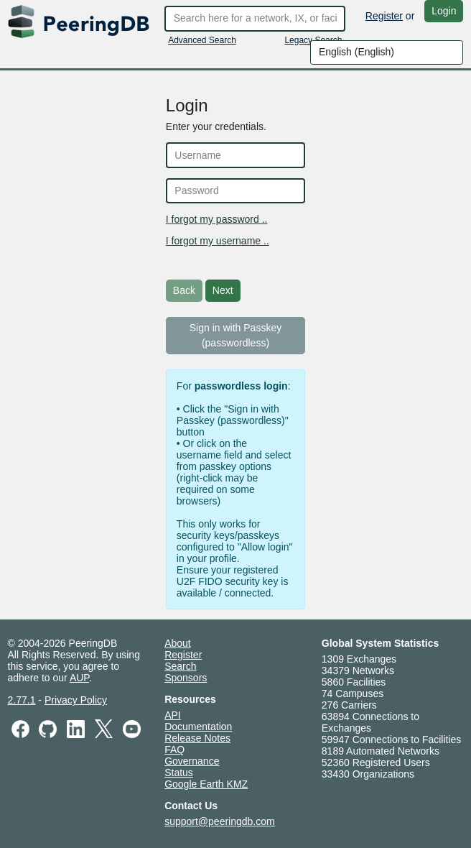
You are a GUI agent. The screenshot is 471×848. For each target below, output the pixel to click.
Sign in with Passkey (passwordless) (235, 335)
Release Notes (197, 738)
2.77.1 (22, 700)
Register (384, 16)
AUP (79, 677)
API (172, 715)
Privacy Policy (76, 700)
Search (180, 666)
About (177, 643)
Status (178, 772)
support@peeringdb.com (219, 821)
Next (223, 290)
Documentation (198, 726)
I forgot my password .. (217, 219)
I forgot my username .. (217, 240)
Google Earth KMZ (206, 784)
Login (444, 11)
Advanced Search (202, 40)
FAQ (174, 749)
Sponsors (185, 677)
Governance (191, 761)
